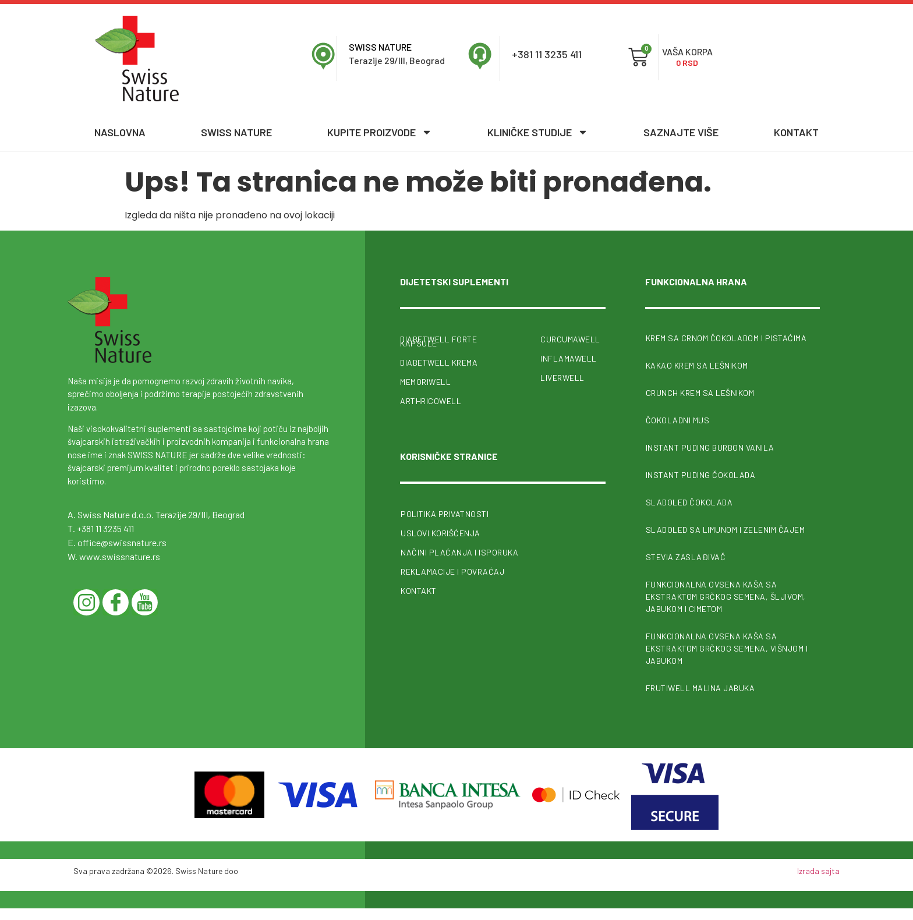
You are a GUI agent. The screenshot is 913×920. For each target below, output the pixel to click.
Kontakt (796, 132)
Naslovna (120, 132)
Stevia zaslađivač (686, 557)
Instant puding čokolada (701, 475)
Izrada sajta (818, 871)
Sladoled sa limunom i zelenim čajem (725, 530)
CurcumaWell (570, 339)
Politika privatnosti (445, 513)
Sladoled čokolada (689, 502)
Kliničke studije (537, 132)
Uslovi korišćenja (440, 532)
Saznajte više (681, 132)
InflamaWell (568, 358)
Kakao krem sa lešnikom (697, 365)
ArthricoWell (430, 401)
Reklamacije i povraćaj (452, 571)
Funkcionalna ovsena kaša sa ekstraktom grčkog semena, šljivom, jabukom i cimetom (726, 596)
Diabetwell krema (438, 362)
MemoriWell (425, 382)
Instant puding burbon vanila (710, 447)
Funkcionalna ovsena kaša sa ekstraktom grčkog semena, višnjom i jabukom (727, 648)
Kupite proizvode (379, 132)
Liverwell (562, 378)
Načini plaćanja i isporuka (459, 552)
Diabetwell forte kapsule (438, 341)
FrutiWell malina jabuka (700, 688)
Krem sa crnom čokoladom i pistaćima (726, 338)
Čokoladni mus (678, 420)
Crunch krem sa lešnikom (700, 393)
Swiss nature (236, 132)
